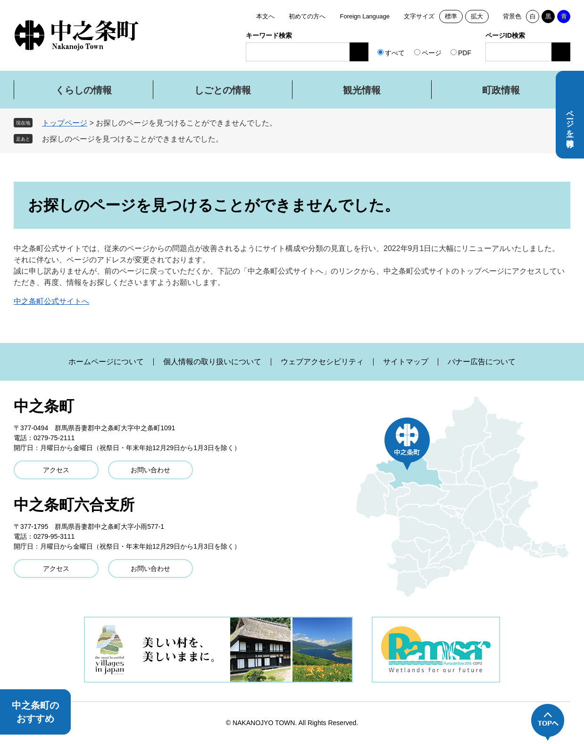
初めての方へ (307, 16)
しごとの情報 (222, 90)
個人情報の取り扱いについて (212, 362)
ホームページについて (106, 362)
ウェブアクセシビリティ (322, 362)
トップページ (64, 123)
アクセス (56, 470)
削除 (229, 138)
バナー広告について (482, 362)
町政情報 (501, 90)
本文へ (265, 16)
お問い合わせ (150, 470)
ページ (432, 53)
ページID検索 (505, 35)
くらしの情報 (83, 90)
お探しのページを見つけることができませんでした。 (132, 139)
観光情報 (362, 90)
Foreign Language (365, 16)
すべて (395, 53)
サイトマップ (405, 362)
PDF (464, 53)
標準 (451, 16)
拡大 (477, 16)
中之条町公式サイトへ (51, 301)
